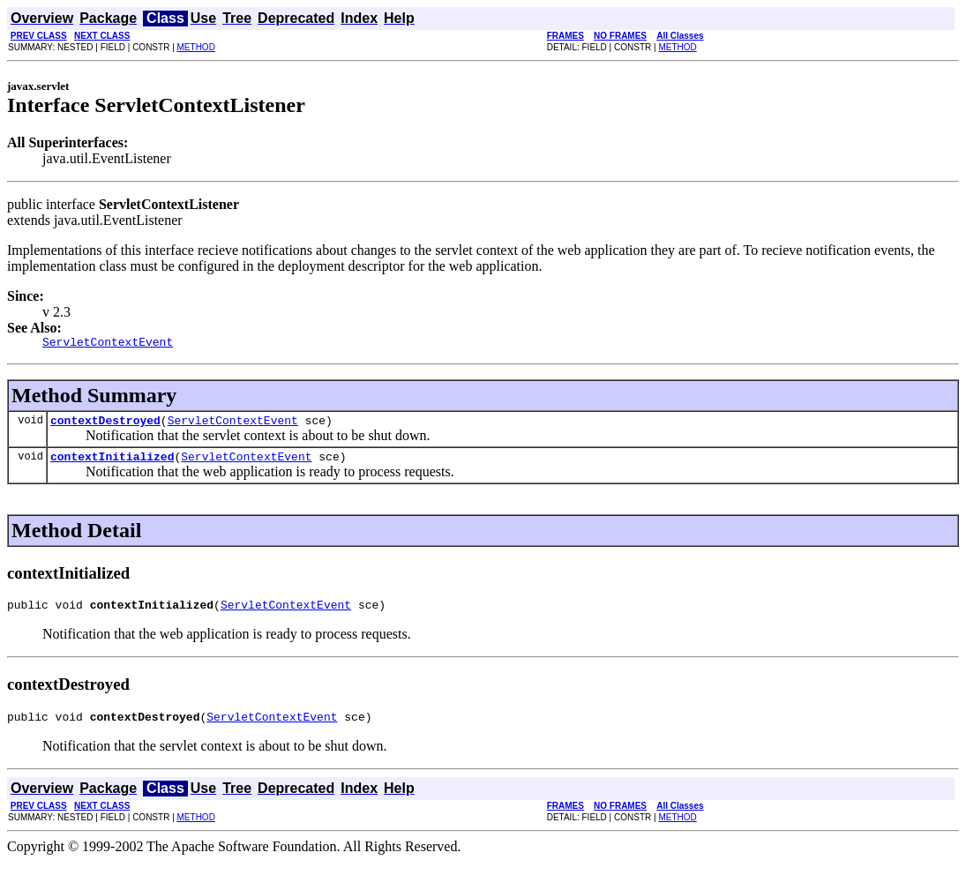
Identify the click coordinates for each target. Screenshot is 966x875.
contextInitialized (112, 464)
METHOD (196, 47)
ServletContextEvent (233, 425)
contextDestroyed (105, 425)
